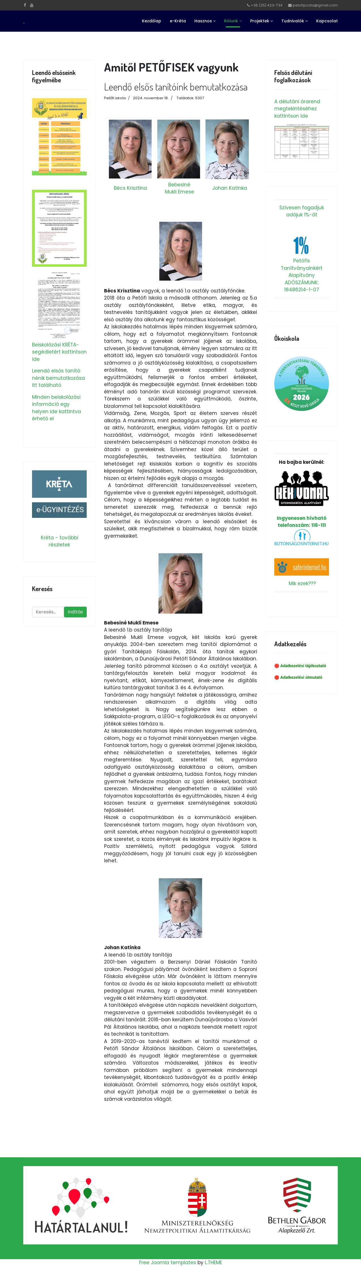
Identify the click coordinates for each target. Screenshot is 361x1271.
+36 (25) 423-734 (267, 5)
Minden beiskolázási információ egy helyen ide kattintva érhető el (56, 408)
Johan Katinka (229, 188)
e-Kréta (178, 21)
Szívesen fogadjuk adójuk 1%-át (301, 211)
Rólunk (231, 21)
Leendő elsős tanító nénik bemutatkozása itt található (58, 378)
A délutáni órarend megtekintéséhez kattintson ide (297, 108)
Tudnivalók (292, 21)
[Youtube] (31, 5)
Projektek (259, 21)
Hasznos (203, 21)
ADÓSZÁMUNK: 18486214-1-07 (301, 286)
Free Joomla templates (167, 1262)
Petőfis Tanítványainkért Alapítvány (301, 268)
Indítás (75, 612)
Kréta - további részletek (59, 541)
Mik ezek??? (302, 583)
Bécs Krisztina (130, 188)
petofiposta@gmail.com (315, 5)
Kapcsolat (327, 21)
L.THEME (213, 1262)
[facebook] (25, 5)
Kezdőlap (151, 21)
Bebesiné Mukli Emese (179, 188)
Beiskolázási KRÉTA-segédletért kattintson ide (59, 352)
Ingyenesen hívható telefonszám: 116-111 (301, 499)
